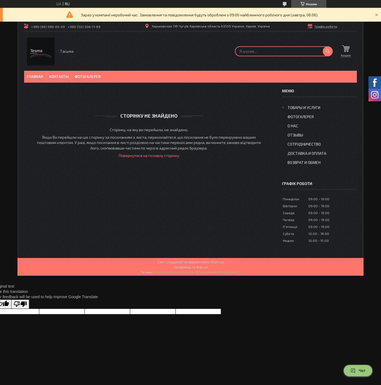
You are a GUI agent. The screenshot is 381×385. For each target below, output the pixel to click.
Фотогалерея (88, 76)
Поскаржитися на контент (175, 272)
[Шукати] (328, 51)
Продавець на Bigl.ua (191, 267)
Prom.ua (217, 262)
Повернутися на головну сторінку (149, 155)
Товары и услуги (304, 107)
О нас (293, 125)
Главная (35, 76)
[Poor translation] (20, 304)
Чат (357, 370)
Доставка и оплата (307, 153)
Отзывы (295, 135)
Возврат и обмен (304, 162)
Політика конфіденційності (219, 272)
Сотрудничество (304, 144)
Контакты (59, 76)
